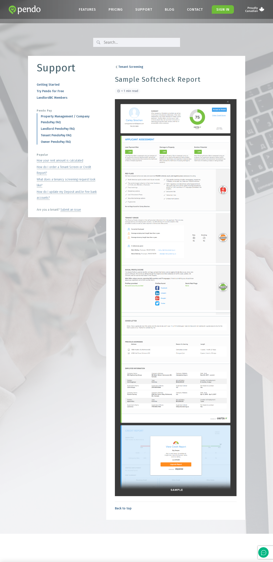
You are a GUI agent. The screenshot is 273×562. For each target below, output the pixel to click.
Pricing (116, 9)
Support (143, 9)
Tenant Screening (129, 67)
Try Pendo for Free (50, 91)
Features (87, 9)
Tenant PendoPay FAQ (56, 135)
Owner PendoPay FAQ (56, 142)
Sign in (222, 9)
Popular (42, 154)
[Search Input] (140, 42)
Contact (195, 9)
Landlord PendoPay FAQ (58, 129)
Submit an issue (70, 210)
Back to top (123, 508)
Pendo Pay (44, 110)
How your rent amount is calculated (60, 160)
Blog (169, 9)
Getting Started (48, 85)
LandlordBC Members (52, 98)
